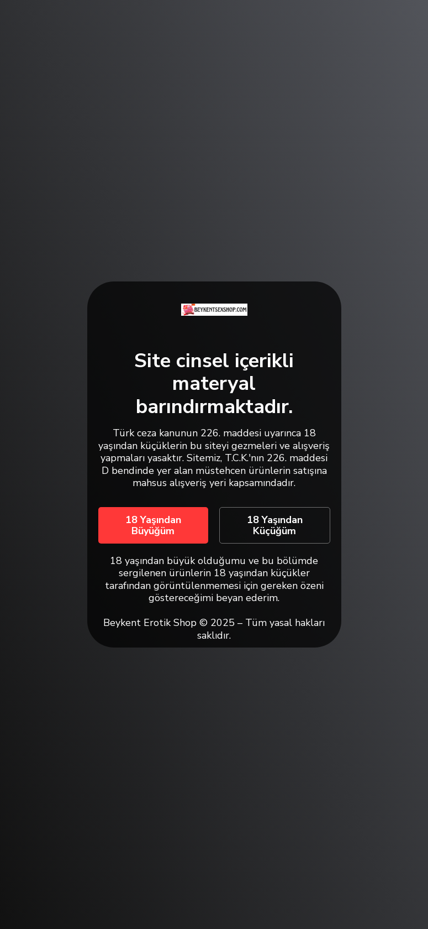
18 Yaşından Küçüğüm (275, 525)
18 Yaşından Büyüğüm (153, 525)
